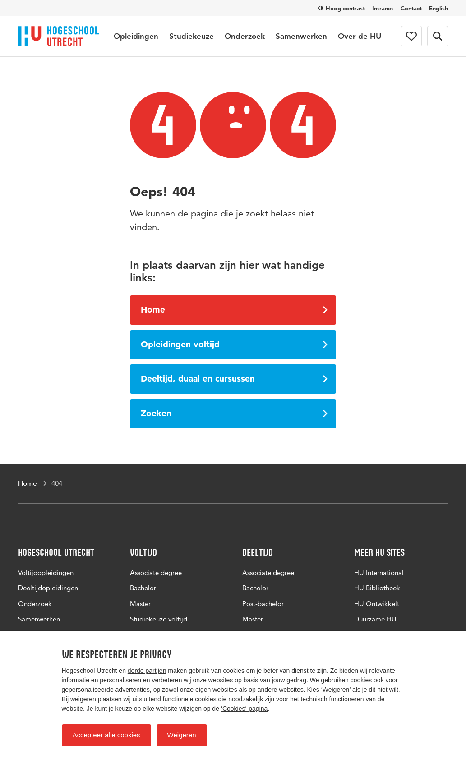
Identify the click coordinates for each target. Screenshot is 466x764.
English (438, 8)
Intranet (382, 8)
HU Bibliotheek (377, 588)
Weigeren (181, 735)
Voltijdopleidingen (46, 572)
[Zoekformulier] (437, 36)
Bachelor (143, 588)
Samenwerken (301, 36)
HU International (379, 572)
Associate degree (156, 572)
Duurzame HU (375, 619)
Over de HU (359, 36)
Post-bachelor (263, 603)
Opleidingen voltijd (234, 344)
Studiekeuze (191, 36)
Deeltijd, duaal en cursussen (234, 378)
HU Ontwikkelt (376, 603)
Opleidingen (136, 36)
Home (234, 309)
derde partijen (147, 670)
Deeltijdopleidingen (48, 588)
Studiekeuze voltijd (158, 619)
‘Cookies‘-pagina (244, 708)
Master (140, 603)
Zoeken (234, 413)
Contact (411, 8)
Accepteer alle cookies (106, 735)
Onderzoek (245, 36)
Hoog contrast (341, 8)
